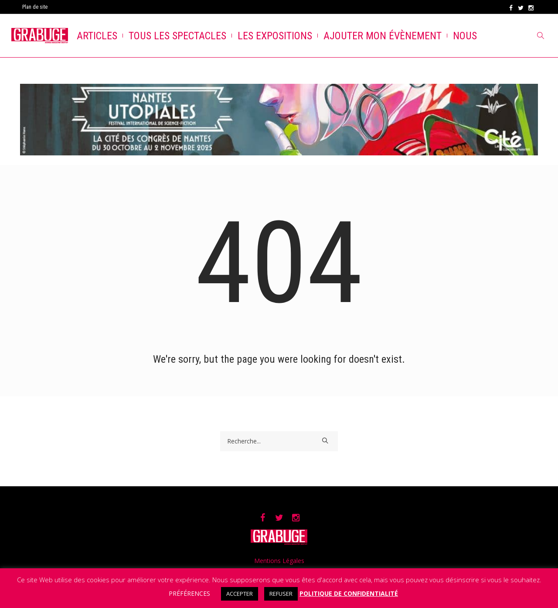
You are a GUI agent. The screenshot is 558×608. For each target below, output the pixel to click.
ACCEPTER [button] (239, 594)
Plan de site (35, 7)
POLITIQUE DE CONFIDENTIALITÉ (348, 593)
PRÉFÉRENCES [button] (189, 593)
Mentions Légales (279, 560)
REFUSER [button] (281, 594)
